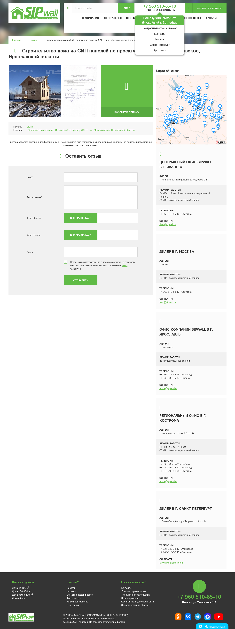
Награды (71, 591)
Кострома (159, 33)
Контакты (126, 587)
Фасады (211, 17)
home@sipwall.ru (168, 388)
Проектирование (130, 598)
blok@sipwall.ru (167, 302)
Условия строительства (207, 8)
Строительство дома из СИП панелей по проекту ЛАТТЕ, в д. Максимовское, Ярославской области (81, 130)
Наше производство (77, 601)
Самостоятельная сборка (135, 604)
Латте (30, 126)
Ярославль (160, 50)
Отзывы (33, 39)
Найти (126, 8)
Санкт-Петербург (160, 44)
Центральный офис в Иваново (159, 28)
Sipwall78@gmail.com (171, 562)
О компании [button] (90, 17)
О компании (73, 604)
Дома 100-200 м (21, 591)
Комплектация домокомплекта (137, 601)
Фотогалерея (112, 17)
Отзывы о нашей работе (80, 594)
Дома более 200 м (22, 594)
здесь (124, 265)
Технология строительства (135, 594)
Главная (16, 39)
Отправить (80, 280)
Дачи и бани (18, 598)
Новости (71, 587)
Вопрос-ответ (191, 17)
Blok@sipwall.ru (167, 224)
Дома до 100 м (20, 587)
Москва (159, 39)
